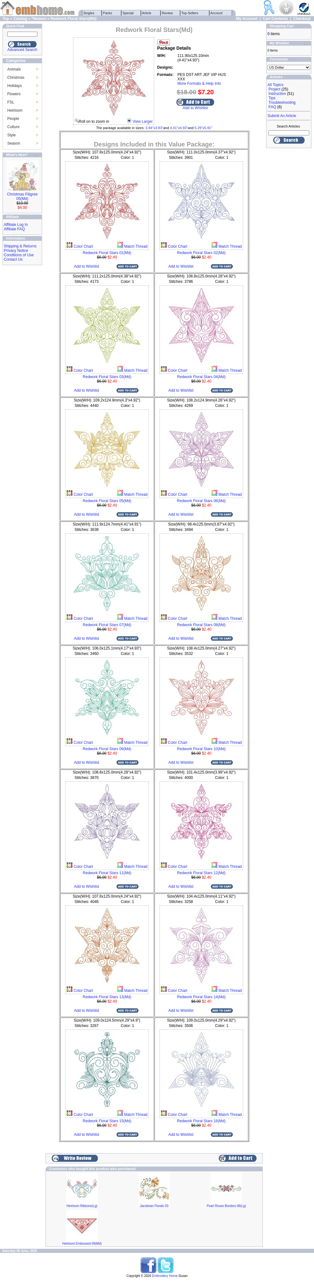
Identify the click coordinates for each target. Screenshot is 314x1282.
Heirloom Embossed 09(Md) (82, 1243)
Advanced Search (22, 49)
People (13, 118)
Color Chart (82, 246)
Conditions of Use (19, 255)
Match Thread (135, 246)
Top (6, 18)
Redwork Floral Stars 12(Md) (201, 873)
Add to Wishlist (195, 108)
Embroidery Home (165, 1276)
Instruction (277, 93)
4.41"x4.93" (179, 128)
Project (274, 89)
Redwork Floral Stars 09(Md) (107, 749)
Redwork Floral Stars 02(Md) (201, 253)
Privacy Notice (16, 250)
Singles (88, 13)
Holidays (14, 86)
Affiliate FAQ (14, 229)
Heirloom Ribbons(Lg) (81, 1206)
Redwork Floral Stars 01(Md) (107, 253)
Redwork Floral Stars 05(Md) (107, 501)
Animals (14, 69)
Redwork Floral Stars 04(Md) (201, 377)
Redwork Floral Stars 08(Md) (201, 625)
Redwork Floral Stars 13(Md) (107, 997)
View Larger (143, 121)
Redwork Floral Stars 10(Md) (201, 749)
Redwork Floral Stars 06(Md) (201, 501)
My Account (247, 18)
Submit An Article (281, 116)
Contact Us (13, 259)
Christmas (15, 77)
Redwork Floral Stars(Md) (74, 18)
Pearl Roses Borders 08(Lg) (226, 1206)
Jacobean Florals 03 (154, 1206)
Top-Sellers (189, 13)
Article (146, 13)
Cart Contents (275, 18)
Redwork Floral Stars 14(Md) (201, 997)
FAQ (272, 107)
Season (13, 143)
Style (11, 135)
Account (216, 13)
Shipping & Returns (20, 246)
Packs (107, 13)
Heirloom (14, 110)
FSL (10, 102)
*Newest (38, 18)
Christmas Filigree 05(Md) (22, 196)
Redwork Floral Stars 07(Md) (107, 625)
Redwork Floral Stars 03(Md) (107, 377)
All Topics (275, 85)
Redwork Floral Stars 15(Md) (107, 1121)
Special (128, 13)
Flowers (14, 94)
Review (167, 13)
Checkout (302, 18)
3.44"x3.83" (154, 128)
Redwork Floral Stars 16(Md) (201, 1121)
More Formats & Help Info (199, 83)
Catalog (20, 18)
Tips (271, 98)
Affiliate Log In (16, 224)
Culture (13, 127)
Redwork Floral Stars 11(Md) (107, 873)
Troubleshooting (282, 102)
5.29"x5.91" (203, 128)
